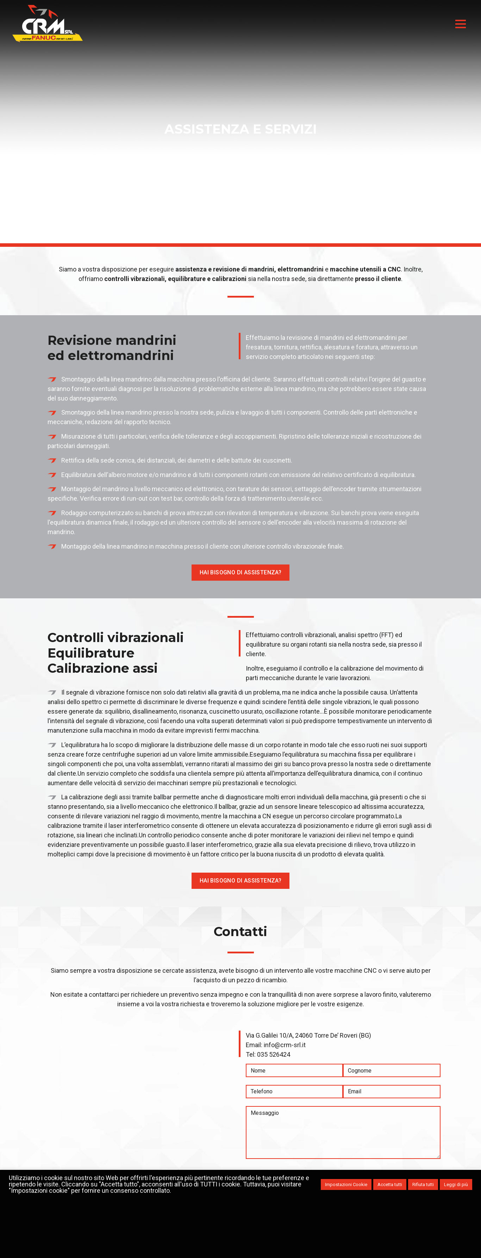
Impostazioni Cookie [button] (346, 1184)
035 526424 (273, 1054)
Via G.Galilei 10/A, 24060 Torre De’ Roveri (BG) (308, 1035)
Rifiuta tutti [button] (423, 1184)
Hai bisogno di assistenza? (240, 572)
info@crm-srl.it (285, 1045)
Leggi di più (456, 1184)
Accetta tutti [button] (389, 1184)
